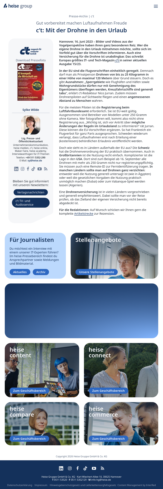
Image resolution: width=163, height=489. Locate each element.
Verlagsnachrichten (30, 192)
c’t (117, 60)
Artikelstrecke (83, 214)
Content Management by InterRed (136, 485)
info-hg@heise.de (101, 479)
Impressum (41, 485)
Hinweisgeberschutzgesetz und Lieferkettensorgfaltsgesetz (83, 485)
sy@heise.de (35, 160)
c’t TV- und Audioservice (24, 203)
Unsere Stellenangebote (96, 272)
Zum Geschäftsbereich (29, 391)
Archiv (40, 272)
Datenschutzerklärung (19, 485)
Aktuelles (20, 272)
